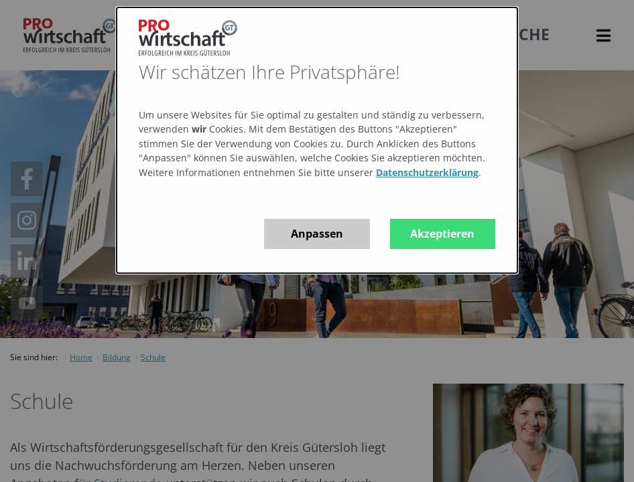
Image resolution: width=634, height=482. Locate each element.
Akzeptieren (442, 233)
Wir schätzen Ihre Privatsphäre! (269, 71)
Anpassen (317, 233)
